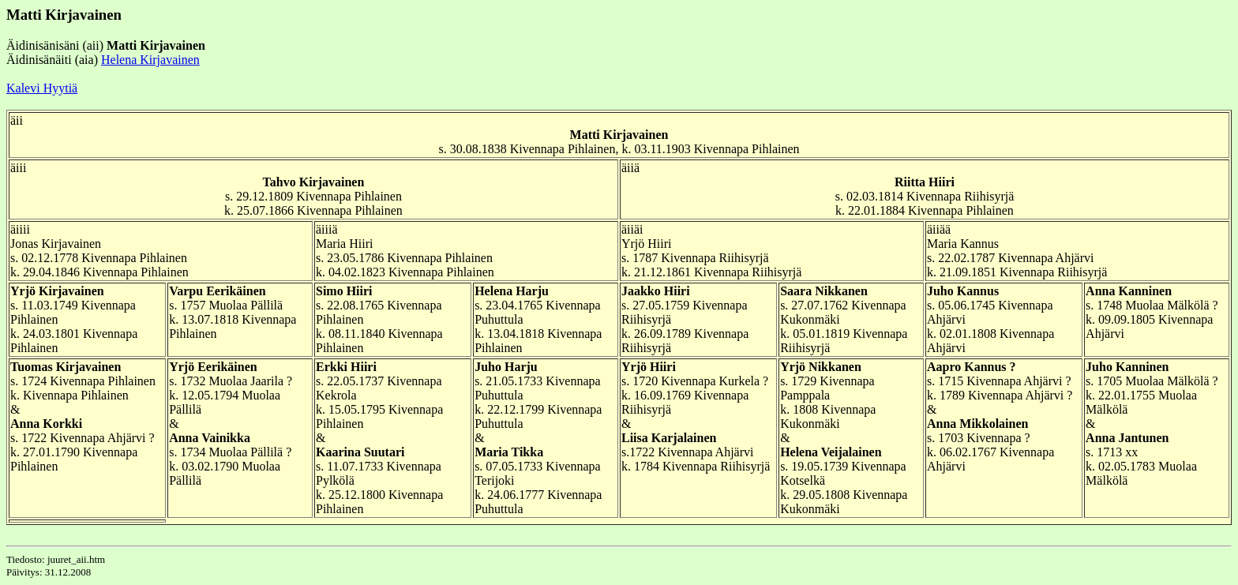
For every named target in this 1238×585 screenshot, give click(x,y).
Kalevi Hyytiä (41, 88)
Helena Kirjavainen (150, 59)
